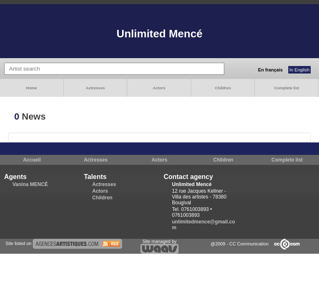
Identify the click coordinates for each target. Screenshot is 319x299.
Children (223, 88)
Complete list (286, 88)
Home (31, 88)
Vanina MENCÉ (30, 184)
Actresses (95, 88)
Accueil (32, 160)
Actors (159, 88)
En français (270, 69)
